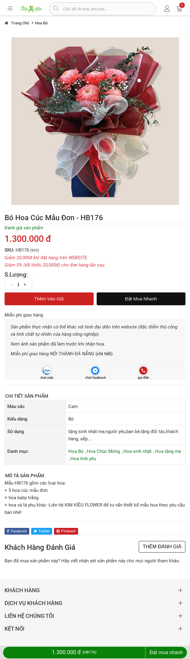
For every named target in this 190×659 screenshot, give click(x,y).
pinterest (66, 531)
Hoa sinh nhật (137, 451)
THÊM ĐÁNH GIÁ (162, 546)
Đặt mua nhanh (141, 298)
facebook (17, 531)
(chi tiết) (104, 353)
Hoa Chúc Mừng (103, 451)
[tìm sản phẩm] (56, 9)
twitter (42, 531)
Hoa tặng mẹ (168, 451)
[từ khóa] (109, 9)
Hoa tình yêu (83, 458)
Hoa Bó (76, 451)
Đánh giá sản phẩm (24, 228)
